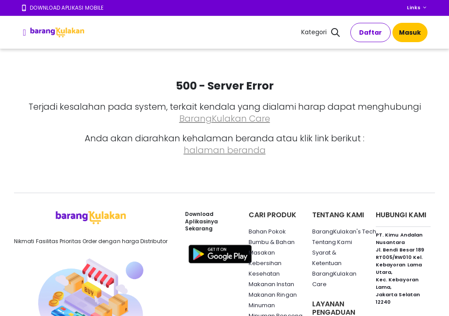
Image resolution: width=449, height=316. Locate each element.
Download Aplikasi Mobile (67, 7)
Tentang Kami (332, 242)
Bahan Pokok (267, 231)
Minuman (262, 305)
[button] (335, 33)
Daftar (370, 32)
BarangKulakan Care (224, 118)
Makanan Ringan (273, 295)
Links (413, 7)
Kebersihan (265, 263)
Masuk (410, 32)
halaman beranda (225, 150)
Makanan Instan (271, 284)
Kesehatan (264, 273)
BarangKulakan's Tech (344, 231)
